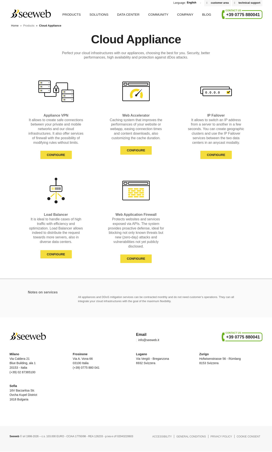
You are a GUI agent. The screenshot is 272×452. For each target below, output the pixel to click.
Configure (56, 155)
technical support (249, 2)
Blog (206, 14)
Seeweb (30, 14)
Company (185, 14)
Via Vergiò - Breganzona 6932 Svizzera (152, 358)
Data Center (128, 14)
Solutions (98, 14)
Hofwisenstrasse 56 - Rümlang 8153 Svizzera (220, 358)
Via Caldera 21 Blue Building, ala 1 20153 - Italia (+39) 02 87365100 (23, 363)
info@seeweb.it (148, 340)
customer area (220, 2)
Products (71, 14)
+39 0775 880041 (243, 14)
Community (158, 14)
